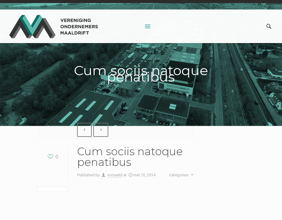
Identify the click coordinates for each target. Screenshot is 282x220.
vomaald (114, 175)
